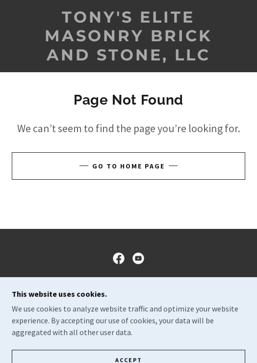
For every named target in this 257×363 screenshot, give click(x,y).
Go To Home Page (128, 166)
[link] (128, 36)
